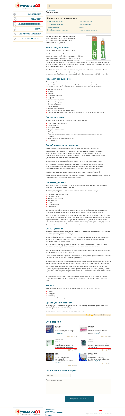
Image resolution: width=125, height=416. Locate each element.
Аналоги (82, 27)
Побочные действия (86, 21)
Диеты (47, 414)
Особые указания (85, 24)
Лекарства (49, 411)
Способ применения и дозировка (57, 30)
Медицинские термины (53, 412)
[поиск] (81, 6)
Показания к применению (55, 24)
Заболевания (49, 410)
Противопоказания (53, 27)
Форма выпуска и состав (55, 21)
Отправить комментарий (79, 399)
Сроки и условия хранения (88, 30)
